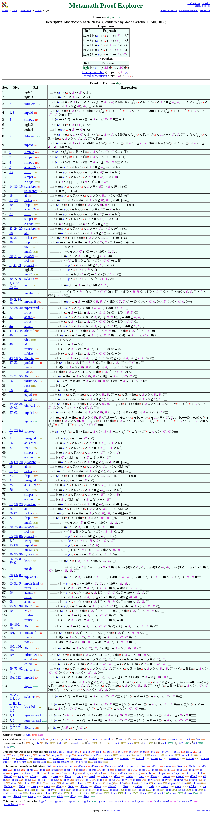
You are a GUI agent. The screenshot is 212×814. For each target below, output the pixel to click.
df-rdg (109, 783)
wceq (80, 739)
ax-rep (15, 755)
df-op (86, 773)
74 (11, 695)
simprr (28, 177)
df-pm (171, 783)
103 (11, 628)
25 (21, 228)
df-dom (197, 783)
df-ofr (14, 783)
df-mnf (112, 786)
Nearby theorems (202, 6)
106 (18, 646)
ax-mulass (76, 758)
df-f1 (88, 779)
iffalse (28, 349)
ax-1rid (140, 758)
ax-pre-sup (81, 761)
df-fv (124, 779)
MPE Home (26, 10)
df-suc (28, 779)
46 (11, 335)
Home (14, 10)
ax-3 (77, 751)
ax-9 (153, 751)
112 (18, 677)
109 (11, 677)
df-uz (75, 789)
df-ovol (188, 792)
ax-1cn (140, 755)
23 (11, 228)
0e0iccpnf (30, 191)
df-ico (142, 789)
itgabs (72, 801)
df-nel (54, 769)
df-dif (167, 769)
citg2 (180, 742)
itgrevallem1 (32, 715)
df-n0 (51, 789)
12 (11, 707)
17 (11, 200)
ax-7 (131, 751)
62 (16, 412)
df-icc (156, 789)
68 (11, 462)
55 (21, 376)
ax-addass (58, 758)
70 (21, 462)
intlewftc (119, 801)
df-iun (123, 773)
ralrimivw (30, 381)
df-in (191, 769)
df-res (154, 776)
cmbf (164, 742)
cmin (117, 742)
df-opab (162, 773)
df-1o (122, 783)
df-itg (73, 796)
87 (21, 559)
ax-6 (120, 751)
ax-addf (98, 761)
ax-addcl (170, 755)
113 (11, 698)
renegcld (30, 438)
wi (33, 739)
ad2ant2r (30, 167)
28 (11, 242)
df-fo (99, 779)
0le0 (27, 340)
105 (11, 646)
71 (11, 471)
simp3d (29, 152)
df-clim (128, 792)
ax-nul (42, 755)
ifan (27, 367)
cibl (195, 742)
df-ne (42, 769)
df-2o (134, 783)
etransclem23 (11, 804)
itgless (57, 801)
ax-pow (56, 755)
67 (11, 447)
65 (16, 707)
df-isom (137, 779)
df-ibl (60, 796)
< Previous (193, 3)
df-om (27, 783)
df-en (184, 783)
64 (11, 434)
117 (18, 725)
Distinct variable (93, 72)
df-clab (192, 766)
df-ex (132, 766)
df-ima (166, 776)
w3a (66, 739)
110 (11, 672)
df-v (130, 769)
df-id (199, 773)
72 (16, 471)
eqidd (28, 394)
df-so (33, 776)
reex (27, 385)
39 (11, 303)
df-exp (32, 792)
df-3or (81, 766)
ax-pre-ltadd (39, 761)
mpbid (28, 112)
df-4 (38, 789)
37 (16, 287)
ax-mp (52, 751)
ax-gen (86, 751)
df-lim (15, 779)
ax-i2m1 (108, 758)
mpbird (29, 412)
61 (16, 407)
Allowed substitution (93, 76)
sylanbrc (30, 186)
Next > (206, 3)
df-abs (114, 792)
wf (188, 739)
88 (16, 545)
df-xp (80, 776)
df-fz (168, 789)
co (24, 742)
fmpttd (28, 204)
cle (103, 742)
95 (11, 606)
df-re (73, 792)
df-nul (27, 773)
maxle (28, 293)
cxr (90, 742)
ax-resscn (124, 755)
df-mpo (193, 779)
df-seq (18, 792)
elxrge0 (29, 181)
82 (11, 518)
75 (11, 485)
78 (16, 504)
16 (21, 186)
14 (11, 186)
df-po (21, 776)
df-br (149, 773)
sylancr (29, 256)
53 (11, 376)
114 (18, 698)
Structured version (168, 10)
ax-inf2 (94, 755)
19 (16, 200)
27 (16, 237)
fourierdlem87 (184, 801)
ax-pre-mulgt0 (61, 761)
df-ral (67, 769)
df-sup (34, 786)
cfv (198, 739)
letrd (27, 285)
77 (11, 504)
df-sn (63, 773)
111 (18, 672)
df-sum (143, 792)
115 (11, 710)
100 (11, 611)
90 (21, 554)
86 (21, 536)
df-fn (66, 779)
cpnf (75, 742)
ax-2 (69, 751)
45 (21, 330)
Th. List (38, 10)
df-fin (22, 786)
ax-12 (189, 751)
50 (16, 358)
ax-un (81, 755)
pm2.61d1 (31, 362)
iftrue (28, 312)
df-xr (125, 786)
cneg (130, 742)
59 (11, 403)
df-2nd (52, 783)
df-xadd (114, 789)
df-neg (178, 786)
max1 (28, 251)
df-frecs (66, 783)
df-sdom (8, 786)
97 (16, 606)
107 (11, 650)
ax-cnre (190, 758)
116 (11, 725)
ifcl (26, 260)
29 (16, 430)
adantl (28, 317)
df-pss (14, 773)
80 (11, 513)
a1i (26, 195)
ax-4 (98, 751)
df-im (86, 792)
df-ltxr (138, 786)
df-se (55, 776)
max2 (28, 274)
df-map (158, 783)
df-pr (74, 773)
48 (11, 344)
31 (19, 256)
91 (16, 562)
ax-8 (142, 751)
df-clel (16, 769)
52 (16, 362)
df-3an (94, 766)
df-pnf (97, 786)
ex (26, 335)
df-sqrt (100, 792)
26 (11, 237)
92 (16, 583)
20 (11, 204)
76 (11, 489)
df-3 (26, 789)
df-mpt (175, 773)
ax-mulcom (40, 758)
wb (43, 739)
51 (21, 358)
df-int (111, 773)
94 (21, 583)
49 (11, 358)
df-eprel (8, 776)
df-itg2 (46, 796)
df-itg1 (31, 796)
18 (11, 195)
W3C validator (203, 810)
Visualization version (188, 10)
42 (11, 317)
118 (11, 729)
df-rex (79, 769)
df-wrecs (81, 783)
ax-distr (93, 758)
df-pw (51, 773)
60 (11, 407)
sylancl (29, 265)
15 (16, 186)
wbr (159, 739)
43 (16, 330)
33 (19, 265)
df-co (117, 776)
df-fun (54, 779)
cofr (37, 742)
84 (21, 527)
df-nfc (30, 769)
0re (26, 247)
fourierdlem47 (161, 801)
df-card (84, 786)
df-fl (194, 789)
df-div (192, 786)
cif (131, 739)
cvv (120, 739)
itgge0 (42, 801)
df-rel (92, 776)
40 (21, 308)
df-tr (188, 773)
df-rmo (92, 769)
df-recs (96, 783)
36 (19, 279)
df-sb (155, 766)
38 (16, 308)
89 (11, 562)
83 (16, 695)
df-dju (71, 786)
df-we (68, 776)
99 (21, 606)
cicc (145, 742)
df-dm (129, 776)
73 (11, 475)
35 (11, 287)
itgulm (86, 801)
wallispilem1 (139, 801)
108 (11, 655)
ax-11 (177, 751)
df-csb (154, 769)
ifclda (28, 200)
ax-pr (68, 755)
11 (19, 703)
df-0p (86, 796)
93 (11, 579)
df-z (63, 789)
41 (11, 330)
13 (11, 172)
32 (11, 308)
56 (11, 381)
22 (11, 214)
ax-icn (154, 755)
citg (7, 746)
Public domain (113, 810)
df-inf (47, 786)
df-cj (61, 792)
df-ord (193, 776)
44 (11, 326)
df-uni (98, 773)
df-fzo (181, 789)
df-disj (136, 773)
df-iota (41, 779)
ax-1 (61, 751)
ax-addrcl (187, 755)
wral (107, 739)
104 (18, 633)
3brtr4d (29, 330)
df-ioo (128, 789)
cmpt (174, 739)
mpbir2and (31, 308)
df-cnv (104, 776)
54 (16, 376)
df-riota (152, 779)
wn (23, 739)
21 (11, 430)
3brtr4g (29, 376)
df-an (60, 766)
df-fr (44, 776)
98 (11, 601)
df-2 (15, 789)
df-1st (39, 783)
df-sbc (142, 769)
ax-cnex (108, 755)
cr (48, 742)
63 (21, 430)
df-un (179, 769)
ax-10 (165, 751)
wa (54, 739)
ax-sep (29, 755)
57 (11, 412)
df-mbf (17, 796)
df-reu (105, 769)
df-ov (164, 779)
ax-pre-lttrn (20, 761)
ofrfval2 (29, 405)
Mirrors (5, 10)
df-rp (99, 789)
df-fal (120, 766)
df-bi (49, 766)
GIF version (205, 10)
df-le (151, 786)
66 (11, 443)
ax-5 (109, 751)
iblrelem (29, 104)
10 (14, 703)
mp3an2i (30, 301)
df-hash (47, 792)
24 (16, 228)
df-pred (180, 776)
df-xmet (158, 792)
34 (17, 283)
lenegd (28, 540)
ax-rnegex (156, 758)
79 (21, 504)
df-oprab (178, 779)
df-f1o (111, 779)
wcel (95, 739)
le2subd (29, 707)
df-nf (143, 766)
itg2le (28, 421)
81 (16, 513)
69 (16, 462)
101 (11, 633)
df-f (77, 779)
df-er (145, 783)
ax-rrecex (174, 758)
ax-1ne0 (124, 758)
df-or (70, 766)
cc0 (60, 742)
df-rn (141, 776)
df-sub (164, 786)
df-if (39, 773)
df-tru (108, 766)
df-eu (179, 766)
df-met (173, 792)
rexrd (27, 172)
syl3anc (29, 432)
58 (11, 390)
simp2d (29, 119)
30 (11, 256)
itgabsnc (102, 801)
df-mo (167, 766)
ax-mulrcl (21, 758)
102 (16, 624)
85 (11, 583)
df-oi (58, 786)
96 (11, 592)
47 (11, 362)
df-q (87, 789)
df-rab (118, 769)
